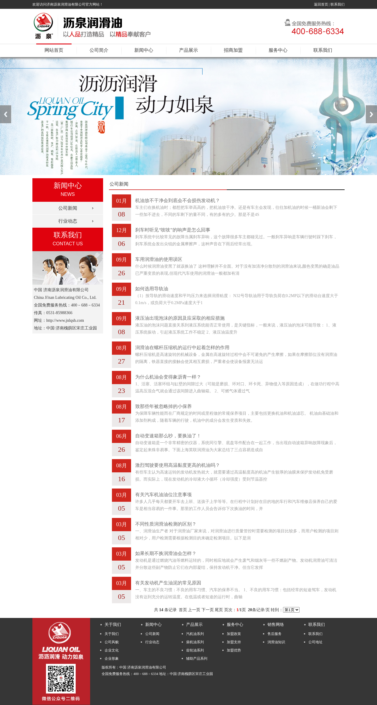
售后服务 (274, 634)
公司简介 (99, 50)
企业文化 (112, 650)
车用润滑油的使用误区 (158, 259)
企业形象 (112, 658)
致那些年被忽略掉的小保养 (163, 406)
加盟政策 (234, 634)
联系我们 (337, 4)
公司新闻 (67, 208)
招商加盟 (233, 50)
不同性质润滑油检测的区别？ (165, 523)
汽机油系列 (195, 634)
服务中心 (278, 50)
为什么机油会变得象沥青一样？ (168, 376)
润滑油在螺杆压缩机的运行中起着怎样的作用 (182, 347)
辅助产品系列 (196, 658)
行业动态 (67, 221)
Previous (5, 114)
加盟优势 (234, 650)
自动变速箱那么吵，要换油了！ (168, 435)
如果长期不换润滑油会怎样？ (165, 553)
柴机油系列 (195, 642)
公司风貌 (112, 642)
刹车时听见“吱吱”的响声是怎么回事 (172, 229)
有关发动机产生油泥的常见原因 (168, 582)
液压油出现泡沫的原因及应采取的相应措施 (180, 318)
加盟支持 (234, 642)
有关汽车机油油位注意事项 (163, 494)
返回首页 (321, 4)
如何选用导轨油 (151, 288)
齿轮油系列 (195, 650)
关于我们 (112, 634)
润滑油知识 (276, 642)
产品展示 (188, 50)
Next (371, 114)
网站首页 (53, 50)
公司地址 (315, 642)
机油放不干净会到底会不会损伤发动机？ (177, 200)
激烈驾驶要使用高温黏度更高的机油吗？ (177, 465)
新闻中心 (143, 50)
